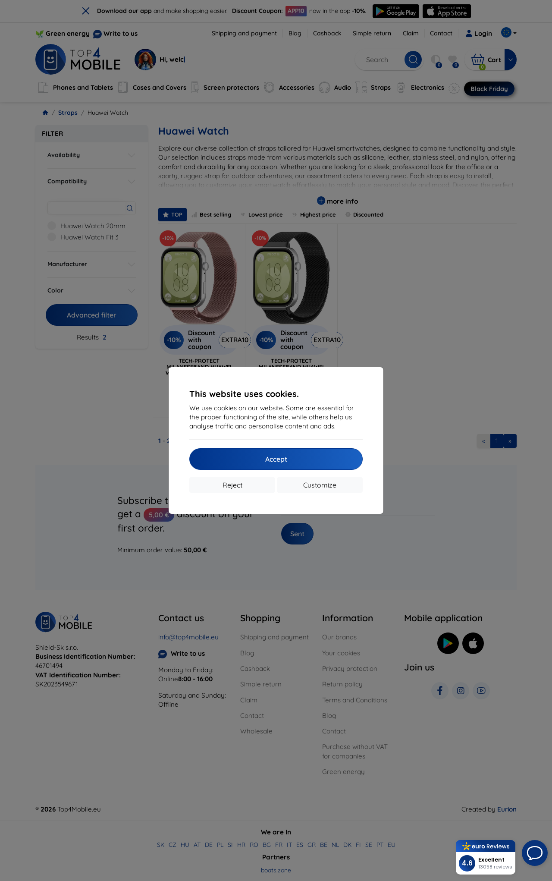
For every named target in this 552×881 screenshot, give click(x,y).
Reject (232, 485)
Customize (319, 485)
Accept (276, 459)
